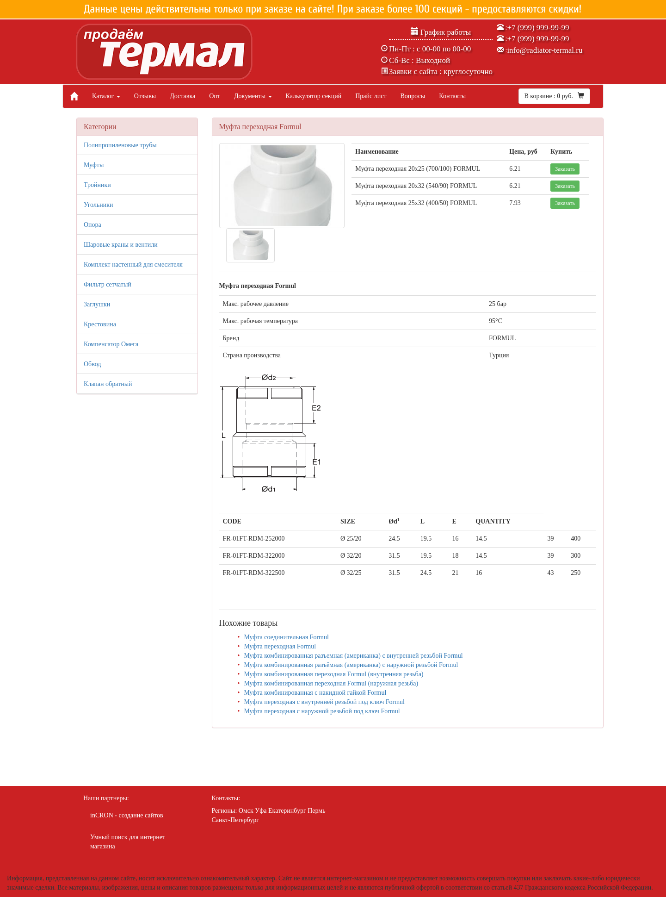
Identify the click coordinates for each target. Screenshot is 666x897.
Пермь (316, 810)
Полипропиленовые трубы (120, 145)
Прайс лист (370, 96)
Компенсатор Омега (111, 344)
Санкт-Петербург (235, 819)
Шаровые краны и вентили (121, 244)
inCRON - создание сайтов (126, 815)
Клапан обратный (108, 383)
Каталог (106, 96)
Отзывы (145, 96)
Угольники (98, 204)
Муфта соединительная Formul (286, 637)
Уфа (260, 810)
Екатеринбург (287, 810)
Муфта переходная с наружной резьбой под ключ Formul (322, 711)
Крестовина (100, 324)
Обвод (92, 364)
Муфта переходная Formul (280, 646)
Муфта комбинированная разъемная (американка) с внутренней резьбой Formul (353, 655)
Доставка (182, 96)
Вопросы (412, 96)
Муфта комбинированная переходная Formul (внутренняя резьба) (333, 674)
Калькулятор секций (314, 96)
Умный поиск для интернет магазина (127, 842)
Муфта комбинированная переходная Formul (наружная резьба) (331, 683)
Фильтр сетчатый (107, 284)
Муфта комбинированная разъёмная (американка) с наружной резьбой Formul (351, 664)
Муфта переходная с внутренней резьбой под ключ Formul (324, 701)
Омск (246, 810)
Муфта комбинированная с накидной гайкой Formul (315, 692)
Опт (214, 96)
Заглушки (97, 304)
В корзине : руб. (554, 96)
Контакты (452, 96)
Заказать (565, 169)
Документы (253, 96)
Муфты (94, 165)
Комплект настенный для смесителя (133, 264)
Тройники (97, 184)
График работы (441, 32)
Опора (92, 224)
